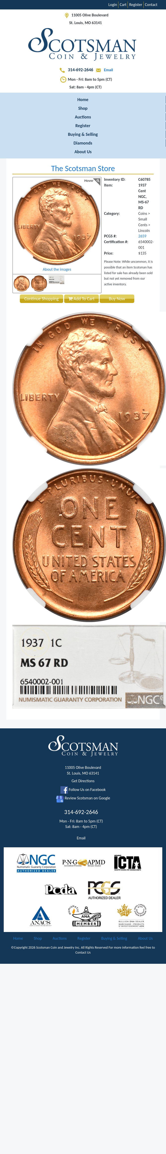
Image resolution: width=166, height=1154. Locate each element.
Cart (123, 4)
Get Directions (83, 781)
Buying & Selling (83, 134)
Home (82, 99)
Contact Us (83, 952)
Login (113, 4)
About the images (57, 269)
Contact (151, 4)
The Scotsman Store (83, 168)
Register (135, 4)
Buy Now (117, 298)
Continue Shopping (41, 298)
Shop (83, 108)
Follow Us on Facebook (83, 789)
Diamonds (83, 143)
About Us (82, 151)
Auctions (83, 117)
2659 (142, 236)
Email (103, 70)
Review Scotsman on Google (83, 798)
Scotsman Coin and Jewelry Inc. (58, 947)
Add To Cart (81, 298)
